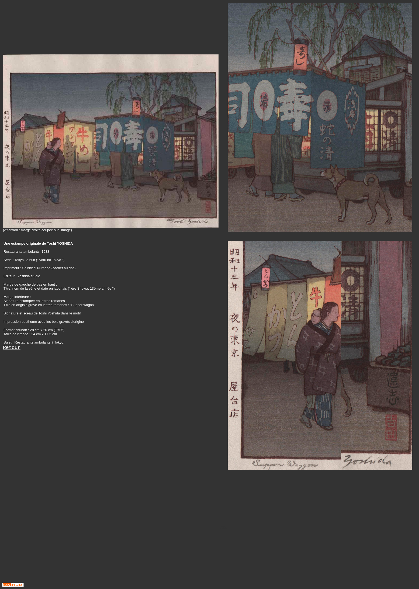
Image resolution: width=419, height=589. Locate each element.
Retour (11, 347)
